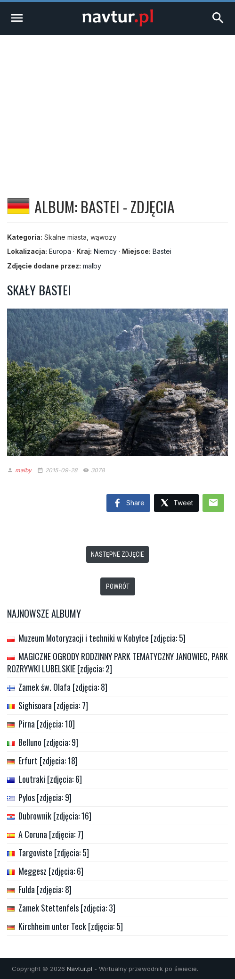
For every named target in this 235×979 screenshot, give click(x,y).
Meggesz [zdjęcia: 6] (50, 871)
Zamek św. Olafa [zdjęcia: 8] (62, 687)
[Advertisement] (117, 106)
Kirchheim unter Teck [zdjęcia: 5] (70, 926)
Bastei (162, 251)
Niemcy (105, 251)
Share (128, 503)
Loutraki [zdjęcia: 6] (50, 779)
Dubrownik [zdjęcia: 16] (54, 816)
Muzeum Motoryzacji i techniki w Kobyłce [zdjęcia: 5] (102, 638)
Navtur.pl (79, 968)
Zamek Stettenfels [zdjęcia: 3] (66, 908)
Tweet (176, 503)
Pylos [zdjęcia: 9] (45, 797)
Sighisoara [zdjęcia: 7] (53, 705)
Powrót (118, 586)
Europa (60, 251)
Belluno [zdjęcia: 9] (48, 742)
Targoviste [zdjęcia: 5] (53, 852)
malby (92, 266)
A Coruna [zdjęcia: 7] (50, 834)
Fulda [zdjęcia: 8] (45, 889)
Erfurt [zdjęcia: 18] (48, 760)
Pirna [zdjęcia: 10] (46, 724)
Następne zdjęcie (117, 554)
